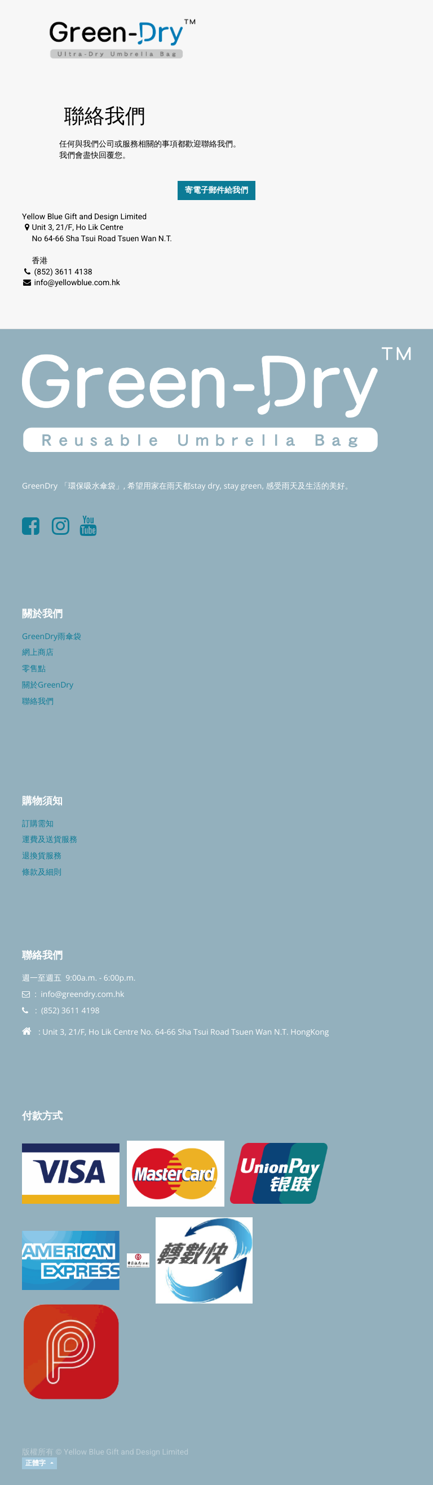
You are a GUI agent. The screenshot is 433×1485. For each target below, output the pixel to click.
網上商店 (38, 652)
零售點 (34, 668)
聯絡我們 (38, 701)
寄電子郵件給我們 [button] (216, 190)
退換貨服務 (41, 855)
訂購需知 (38, 823)
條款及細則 (41, 872)
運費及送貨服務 (49, 839)
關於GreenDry (47, 685)
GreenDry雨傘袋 (51, 636)
